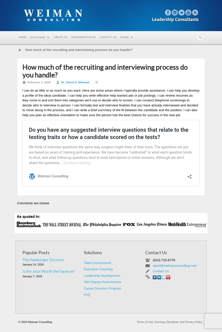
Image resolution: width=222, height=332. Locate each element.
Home (23, 37)
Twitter (182, 13)
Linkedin (175, 13)
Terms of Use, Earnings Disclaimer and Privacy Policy (169, 321)
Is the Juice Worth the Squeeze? (48, 271)
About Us (61, 37)
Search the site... (200, 37)
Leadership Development (102, 276)
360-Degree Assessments (102, 282)
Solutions (39, 37)
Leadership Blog (83, 37)
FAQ (87, 295)
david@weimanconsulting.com (175, 266)
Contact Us (108, 37)
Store (126, 37)
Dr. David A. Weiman (75, 82)
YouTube (188, 13)
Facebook (168, 13)
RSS (195, 13)
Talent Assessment (97, 263)
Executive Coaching (98, 269)
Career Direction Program (102, 288)
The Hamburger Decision (43, 259)
